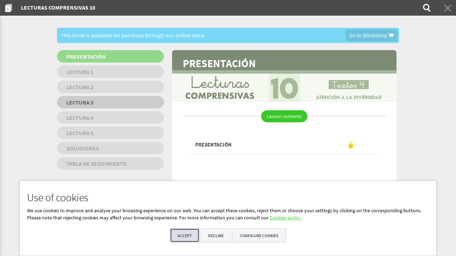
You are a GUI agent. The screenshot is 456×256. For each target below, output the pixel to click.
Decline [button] (216, 235)
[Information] (8, 8)
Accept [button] (184, 235)
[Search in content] (426, 8)
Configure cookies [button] (259, 235)
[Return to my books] (447, 8)
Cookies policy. (285, 217)
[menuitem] (8, 8)
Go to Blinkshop (371, 35)
